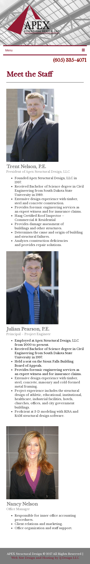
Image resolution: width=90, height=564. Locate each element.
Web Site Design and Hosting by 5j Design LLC (45, 558)
